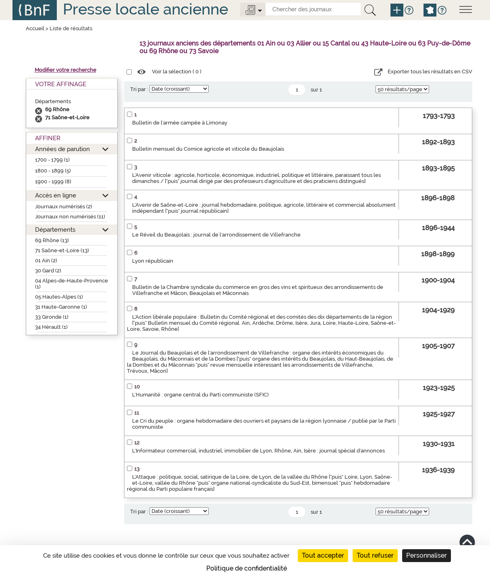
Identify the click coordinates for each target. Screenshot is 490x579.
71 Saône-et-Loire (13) (62, 250)
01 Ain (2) (46, 260)
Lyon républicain (152, 261)
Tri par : (139, 89)
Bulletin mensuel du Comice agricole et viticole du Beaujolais (208, 149)
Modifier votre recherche (65, 70)
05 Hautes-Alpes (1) (59, 297)
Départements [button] (55, 229)
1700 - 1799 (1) (52, 160)
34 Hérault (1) (51, 327)
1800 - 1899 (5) (53, 171)
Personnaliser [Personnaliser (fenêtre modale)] (426, 555)
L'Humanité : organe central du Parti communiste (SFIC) (200, 395)
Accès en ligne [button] (55, 195)
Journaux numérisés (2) (63, 206)
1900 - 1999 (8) (53, 181)
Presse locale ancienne (145, 9)
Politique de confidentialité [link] (246, 568)
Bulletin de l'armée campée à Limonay (179, 123)
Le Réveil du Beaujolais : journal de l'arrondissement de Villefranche (216, 235)
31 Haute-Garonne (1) (61, 307)
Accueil (35, 28)
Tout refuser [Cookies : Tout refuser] (375, 555)
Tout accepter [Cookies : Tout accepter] (323, 555)
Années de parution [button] (62, 148)
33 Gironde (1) (52, 317)
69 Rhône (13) (52, 240)
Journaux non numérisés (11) (70, 217)
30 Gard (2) (48, 271)
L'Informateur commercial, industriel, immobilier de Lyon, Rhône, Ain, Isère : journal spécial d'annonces (258, 451)
